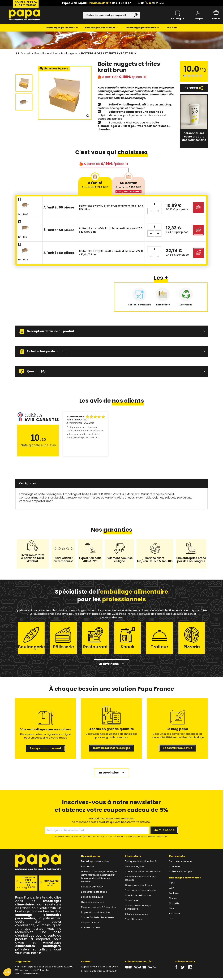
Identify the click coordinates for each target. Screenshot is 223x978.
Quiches (157, 498)
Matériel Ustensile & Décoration (99, 907)
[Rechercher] (111, 15)
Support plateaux (91, 922)
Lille (171, 918)
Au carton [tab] (128, 186)
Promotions (87, 866)
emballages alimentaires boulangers (38, 944)
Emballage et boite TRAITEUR (83, 494)
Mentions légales (134, 866)
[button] (111, 331)
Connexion (175, 866)
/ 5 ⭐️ (151, 3)
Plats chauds (126, 498)
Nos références (134, 919)
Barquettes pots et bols (94, 891)
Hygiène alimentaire (92, 902)
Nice (171, 908)
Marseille (174, 903)
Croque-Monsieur (78, 498)
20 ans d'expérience (136, 914)
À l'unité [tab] (95, 184)
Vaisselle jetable (90, 927)
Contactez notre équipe (111, 748)
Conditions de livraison (138, 895)
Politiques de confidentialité (140, 861)
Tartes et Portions (103, 498)
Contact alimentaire (33, 498)
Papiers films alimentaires (95, 912)
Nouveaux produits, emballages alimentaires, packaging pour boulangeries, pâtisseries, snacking (99, 876)
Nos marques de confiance (140, 890)
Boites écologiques (92, 897)
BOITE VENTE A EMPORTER (122, 494)
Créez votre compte (180, 871)
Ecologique (184, 498)
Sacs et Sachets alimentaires (97, 917)
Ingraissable (56, 498)
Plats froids (143, 498)
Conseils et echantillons (138, 885)
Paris (172, 882)
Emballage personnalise (95, 861)
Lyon (171, 888)
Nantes (173, 898)
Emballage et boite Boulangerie (40, 494)
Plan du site (131, 900)
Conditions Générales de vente (142, 871)
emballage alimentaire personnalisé (38, 916)
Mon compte (177, 856)
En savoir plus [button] (108, 664)
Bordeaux (174, 913)
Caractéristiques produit (157, 494)
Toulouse (174, 893)
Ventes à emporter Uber (36, 501)
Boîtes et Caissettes (92, 886)
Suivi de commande (180, 861)
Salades (170, 498)
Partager (194, 88)
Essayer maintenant (46, 748)
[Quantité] (154, 204)
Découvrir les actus (177, 748)
